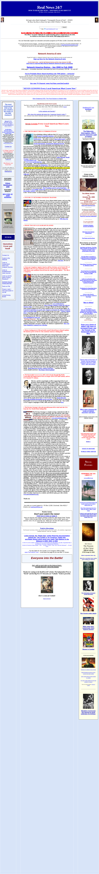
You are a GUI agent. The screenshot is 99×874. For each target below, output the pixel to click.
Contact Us (8, 146)
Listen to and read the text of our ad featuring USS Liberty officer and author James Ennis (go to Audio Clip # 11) (88, 515)
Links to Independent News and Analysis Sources (7, 265)
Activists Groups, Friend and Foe (7, 282)
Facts (6, 286)
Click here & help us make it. (47, 516)
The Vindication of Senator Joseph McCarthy (88, 593)
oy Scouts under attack (88, 613)
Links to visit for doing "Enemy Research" (7, 277)
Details (88, 441)
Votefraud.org (8, 171)
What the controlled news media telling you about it (88, 559)
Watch (83, 555)
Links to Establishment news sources (6, 271)
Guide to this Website (6, 258)
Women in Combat (88, 649)
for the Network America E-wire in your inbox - (8, 122)
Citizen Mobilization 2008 (7, 185)
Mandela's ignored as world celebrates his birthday (88, 712)
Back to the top (47, 598)
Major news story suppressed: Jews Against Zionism (88, 628)
